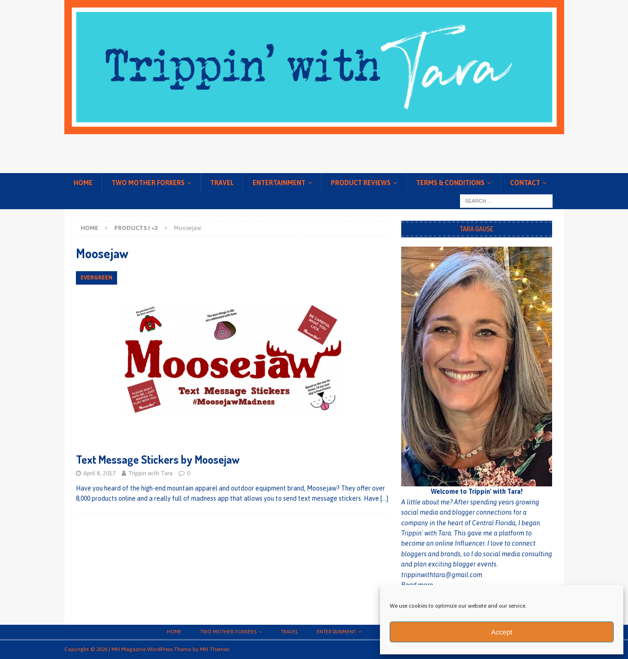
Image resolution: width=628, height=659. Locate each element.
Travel (222, 183)
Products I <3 (136, 227)
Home (83, 183)
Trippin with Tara (150, 473)
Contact (525, 183)
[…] (384, 498)
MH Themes (214, 649)
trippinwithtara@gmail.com (441, 574)
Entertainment (279, 183)
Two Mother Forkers (148, 183)
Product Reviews (361, 183)
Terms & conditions (450, 183)
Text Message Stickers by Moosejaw (158, 459)
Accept (501, 632)
